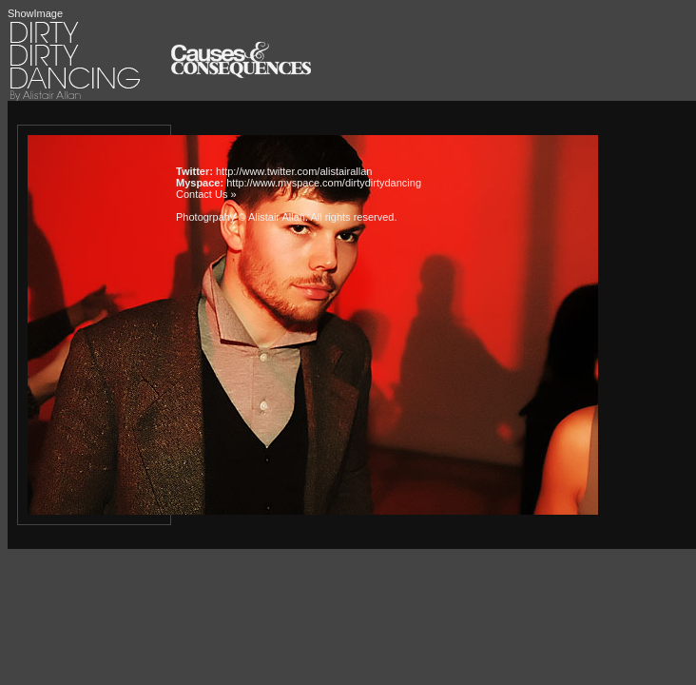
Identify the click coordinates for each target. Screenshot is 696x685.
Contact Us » (206, 194)
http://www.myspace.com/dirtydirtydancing (323, 182)
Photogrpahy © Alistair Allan (240, 217)
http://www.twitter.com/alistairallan (294, 171)
